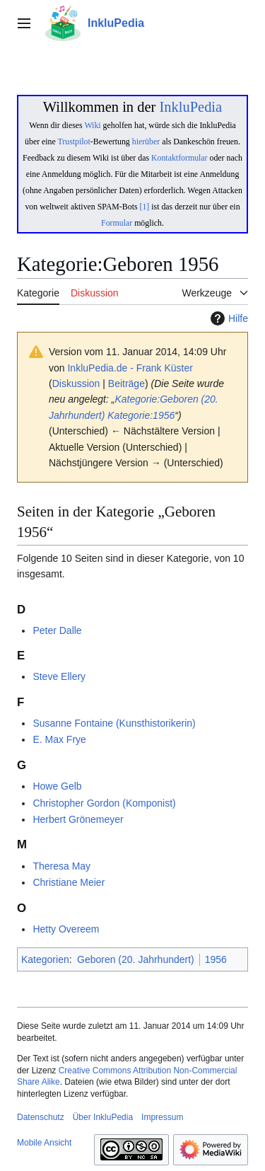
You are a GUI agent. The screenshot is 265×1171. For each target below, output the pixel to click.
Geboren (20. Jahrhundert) (135, 959)
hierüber (146, 141)
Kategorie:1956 (141, 415)
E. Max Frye (59, 739)
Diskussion (76, 383)
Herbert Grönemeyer (78, 819)
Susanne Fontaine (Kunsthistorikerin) (114, 723)
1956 (216, 959)
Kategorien (45, 959)
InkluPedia (190, 107)
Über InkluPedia (103, 1117)
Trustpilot (74, 141)
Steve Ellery (59, 676)
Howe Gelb (57, 786)
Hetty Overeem (66, 929)
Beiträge (126, 383)
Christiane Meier (69, 882)
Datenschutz (40, 1117)
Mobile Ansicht (44, 1143)
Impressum (162, 1117)
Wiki (92, 125)
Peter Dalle (57, 630)
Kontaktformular (179, 158)
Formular (116, 223)
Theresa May (61, 866)
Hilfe (227, 318)
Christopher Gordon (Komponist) (104, 803)
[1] (145, 207)
